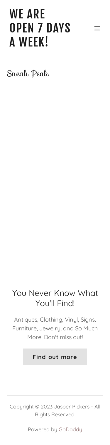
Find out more (55, 357)
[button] (97, 28)
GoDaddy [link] (70, 429)
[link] (40, 44)
